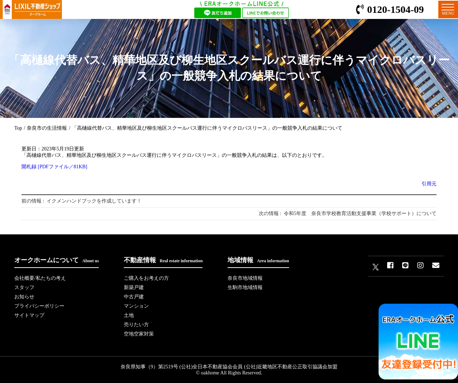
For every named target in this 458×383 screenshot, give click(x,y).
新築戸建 (134, 287)
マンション (136, 306)
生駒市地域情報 (245, 287)
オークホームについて (56, 260)
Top (18, 128)
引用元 (429, 183)
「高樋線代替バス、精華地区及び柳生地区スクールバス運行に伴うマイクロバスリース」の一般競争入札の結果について (207, 128)
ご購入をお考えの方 (146, 278)
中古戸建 (134, 296)
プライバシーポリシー (39, 306)
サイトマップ (29, 315)
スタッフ (24, 287)
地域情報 (258, 260)
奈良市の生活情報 (47, 128)
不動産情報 (163, 260)
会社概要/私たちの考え (40, 278)
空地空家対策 (139, 334)
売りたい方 (136, 324)
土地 (129, 315)
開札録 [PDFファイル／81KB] (54, 166)
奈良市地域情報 (245, 278)
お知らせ (24, 296)
